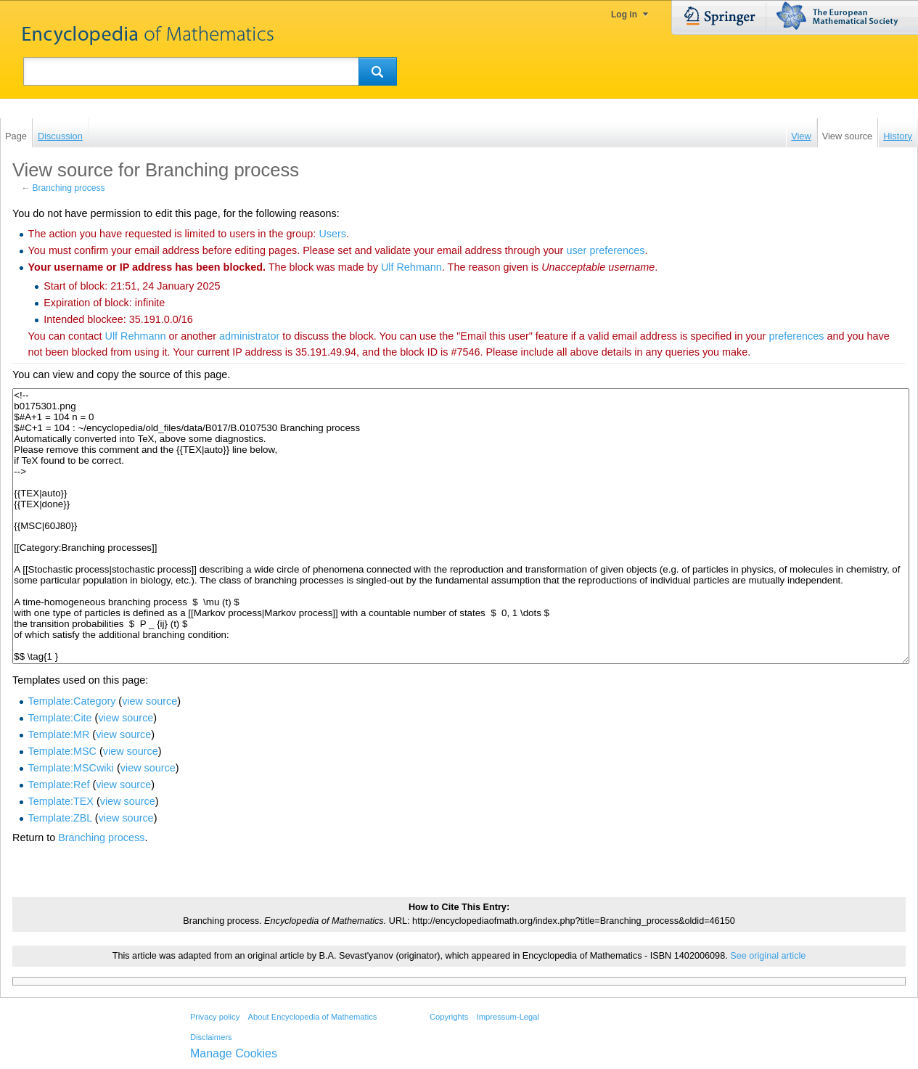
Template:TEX (61, 801)
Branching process (69, 188)
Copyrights (449, 1016)
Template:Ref (59, 784)
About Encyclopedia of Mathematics (312, 1016)
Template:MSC (62, 751)
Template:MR (59, 734)
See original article (768, 956)
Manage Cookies (233, 1053)
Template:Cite (60, 718)
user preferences (605, 250)
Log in (624, 14)
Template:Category (72, 701)
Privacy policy (214, 1016)
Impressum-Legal (508, 1016)
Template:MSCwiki (71, 768)
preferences (796, 336)
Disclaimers (211, 1037)
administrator (249, 336)
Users (332, 233)
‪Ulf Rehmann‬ (411, 267)
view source (149, 701)
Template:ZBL (60, 818)
